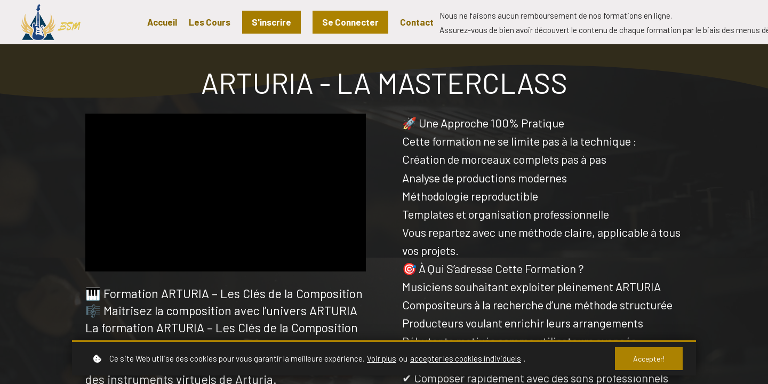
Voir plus (381, 358)
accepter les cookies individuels (465, 358)
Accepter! (649, 358)
